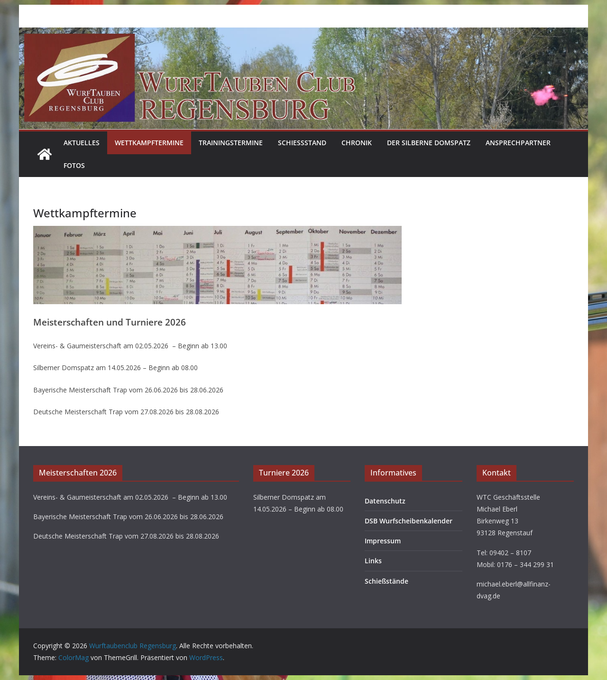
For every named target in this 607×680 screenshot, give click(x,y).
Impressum (383, 540)
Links (373, 560)
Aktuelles (82, 142)
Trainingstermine (231, 142)
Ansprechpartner (518, 142)
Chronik (356, 142)
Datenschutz (385, 500)
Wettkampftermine (149, 142)
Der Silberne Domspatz (428, 142)
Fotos (74, 165)
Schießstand (302, 142)
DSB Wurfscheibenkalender (408, 520)
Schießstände (386, 581)
